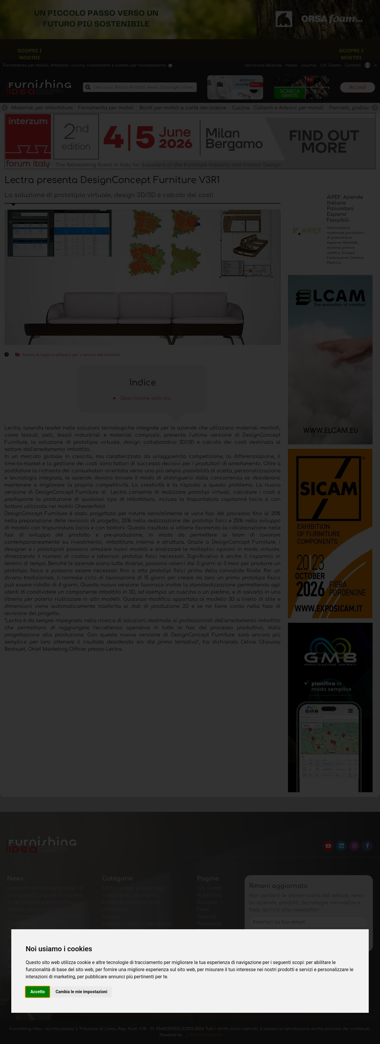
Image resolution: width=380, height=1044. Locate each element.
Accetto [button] (37, 991)
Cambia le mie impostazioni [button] (81, 991)
